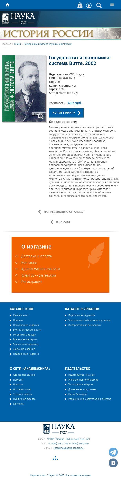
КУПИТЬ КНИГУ (63, 113)
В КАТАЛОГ (63, 222)
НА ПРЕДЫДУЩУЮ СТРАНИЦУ (63, 212)
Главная (6, 44)
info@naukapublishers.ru (68, 448)
